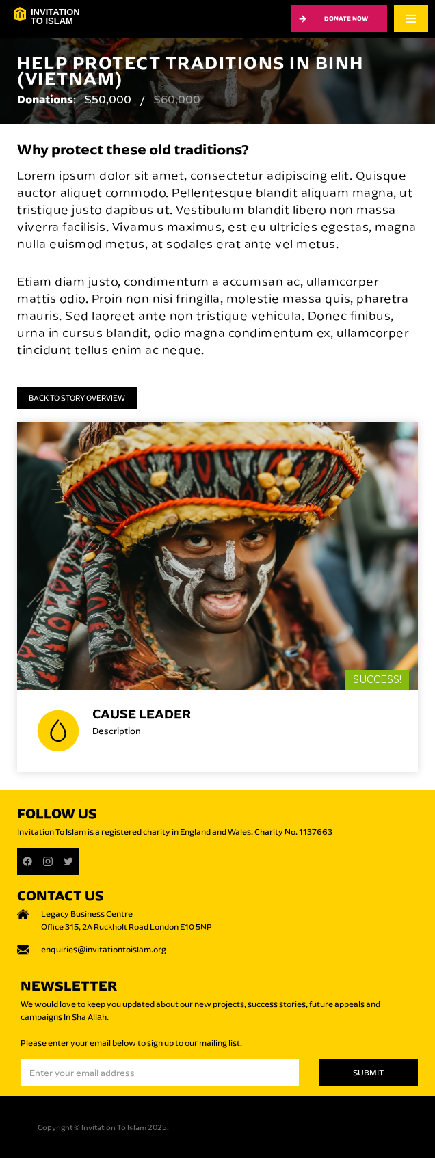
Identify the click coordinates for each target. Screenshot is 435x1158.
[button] (411, 18)
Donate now (346, 18)
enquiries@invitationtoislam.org (103, 949)
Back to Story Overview (77, 398)
